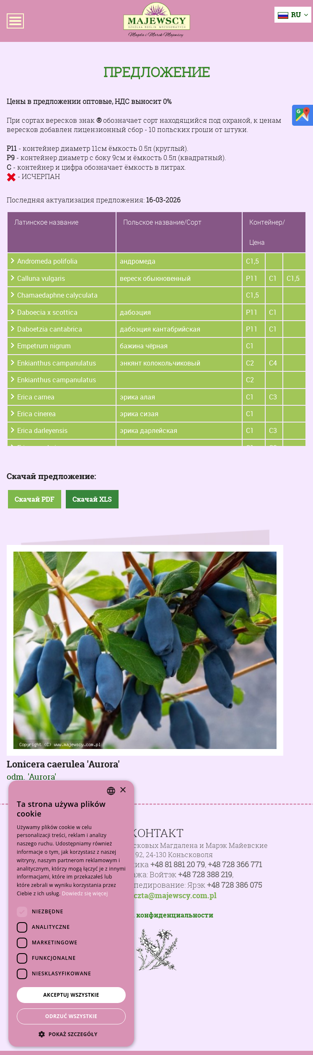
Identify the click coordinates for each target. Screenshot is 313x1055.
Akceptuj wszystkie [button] (71, 994)
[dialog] (71, 913)
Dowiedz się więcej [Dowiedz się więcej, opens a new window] (85, 893)
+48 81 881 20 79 (177, 864)
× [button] (122, 790)
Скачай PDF (34, 499)
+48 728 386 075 (234, 885)
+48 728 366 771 (235, 864)
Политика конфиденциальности (156, 915)
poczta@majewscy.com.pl (171, 896)
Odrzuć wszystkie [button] (71, 1016)
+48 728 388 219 (205, 874)
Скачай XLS (92, 499)
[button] (71, 1034)
